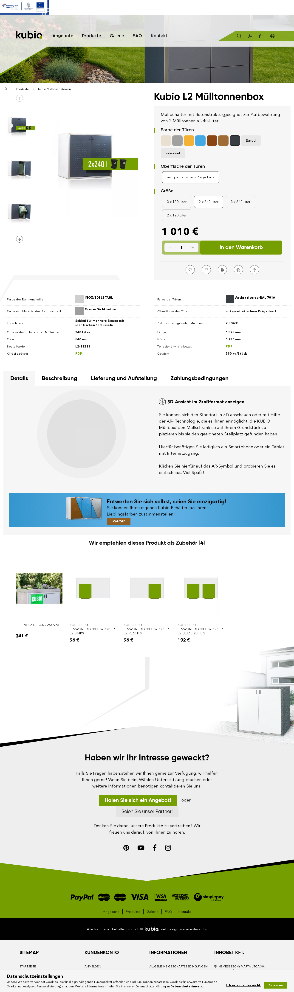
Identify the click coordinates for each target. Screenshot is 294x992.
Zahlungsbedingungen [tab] (200, 378)
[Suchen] (239, 36)
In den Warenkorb (241, 247)
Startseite (28, 966)
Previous (19, 98)
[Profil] (250, 36)
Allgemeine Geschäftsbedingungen (178, 966)
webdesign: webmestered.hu (184, 929)
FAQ (136, 36)
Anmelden (93, 966)
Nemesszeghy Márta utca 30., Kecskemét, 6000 (241, 968)
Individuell (173, 153)
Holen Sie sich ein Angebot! (138, 800)
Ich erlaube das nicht (243, 985)
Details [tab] (19, 378)
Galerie (115, 36)
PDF (229, 346)
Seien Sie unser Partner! (147, 811)
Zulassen (275, 985)
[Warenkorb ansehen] (261, 36)
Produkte (133, 911)
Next (19, 239)
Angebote (111, 911)
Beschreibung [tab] (59, 378)
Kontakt (157, 36)
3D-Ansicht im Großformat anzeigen (205, 401)
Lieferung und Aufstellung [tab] (124, 378)
